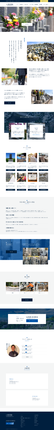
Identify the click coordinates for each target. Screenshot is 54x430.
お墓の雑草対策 (36, 415)
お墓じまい (22, 426)
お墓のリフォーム (23, 423)
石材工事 (35, 419)
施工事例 (41, 4)
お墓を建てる (22, 422)
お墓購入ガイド (23, 419)
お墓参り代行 (36, 416)
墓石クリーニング (23, 425)
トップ (17, 4)
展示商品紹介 (36, 4)
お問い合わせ (36, 425)
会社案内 (22, 416)
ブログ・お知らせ (45, 4)
